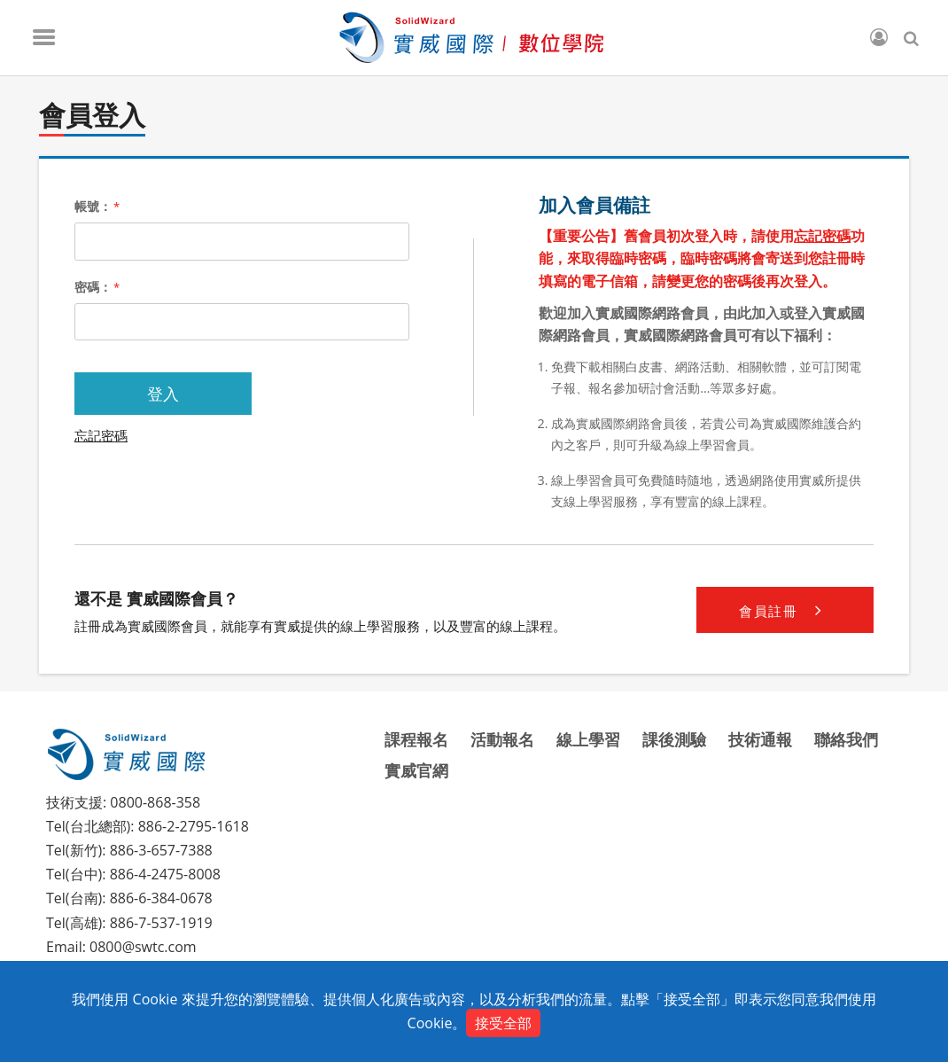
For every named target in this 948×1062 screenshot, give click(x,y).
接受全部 (503, 1023)
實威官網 (416, 770)
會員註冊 (784, 610)
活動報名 (502, 739)
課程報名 (416, 739)
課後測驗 (674, 739)
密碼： (97, 286)
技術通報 (760, 739)
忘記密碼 (101, 435)
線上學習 (588, 739)
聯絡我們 (846, 739)
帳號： (97, 206)
